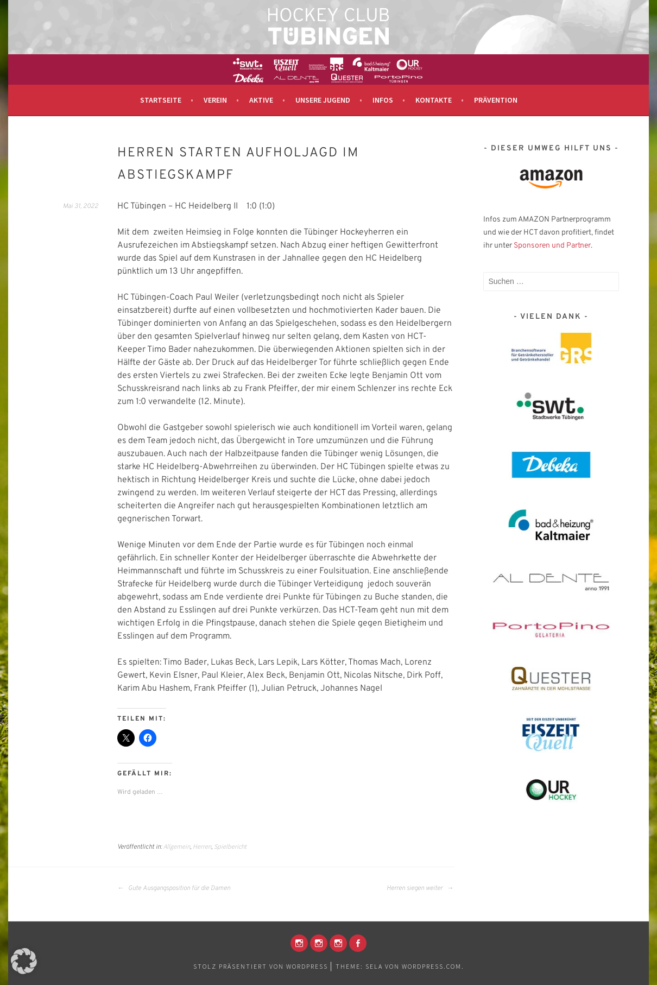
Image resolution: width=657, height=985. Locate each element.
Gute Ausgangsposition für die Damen (173, 888)
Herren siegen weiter (420, 888)
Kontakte (433, 100)
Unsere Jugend (322, 100)
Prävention (495, 100)
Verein (215, 100)
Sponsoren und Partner (552, 245)
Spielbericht (230, 846)
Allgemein (176, 846)
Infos (382, 100)
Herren (202, 846)
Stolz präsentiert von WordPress (260, 966)
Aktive (261, 100)
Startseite (160, 100)
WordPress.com (432, 966)
